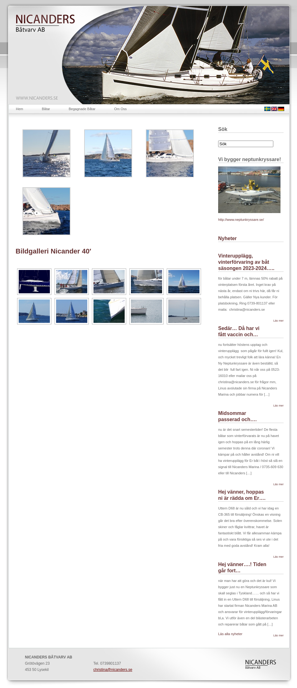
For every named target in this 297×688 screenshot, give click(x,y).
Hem (19, 109)
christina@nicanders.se (112, 669)
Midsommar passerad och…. (237, 416)
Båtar (46, 109)
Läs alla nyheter (230, 634)
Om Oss (120, 109)
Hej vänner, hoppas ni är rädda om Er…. (242, 495)
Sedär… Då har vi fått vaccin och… (239, 331)
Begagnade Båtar (82, 109)
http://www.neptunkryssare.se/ (241, 219)
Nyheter (227, 238)
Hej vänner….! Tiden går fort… (242, 567)
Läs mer (278, 320)
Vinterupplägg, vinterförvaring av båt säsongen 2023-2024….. (246, 262)
